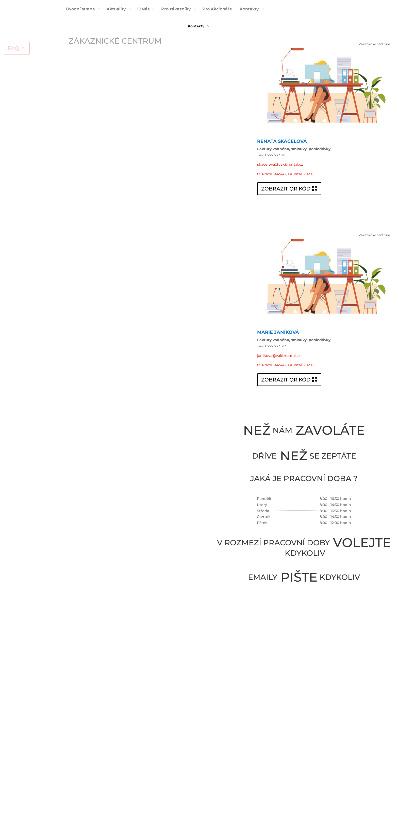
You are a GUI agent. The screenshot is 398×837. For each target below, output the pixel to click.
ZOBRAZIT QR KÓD (286, 189)
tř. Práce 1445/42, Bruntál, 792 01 (285, 174)
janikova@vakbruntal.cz (278, 355)
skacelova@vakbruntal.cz (280, 164)
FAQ (13, 48)
